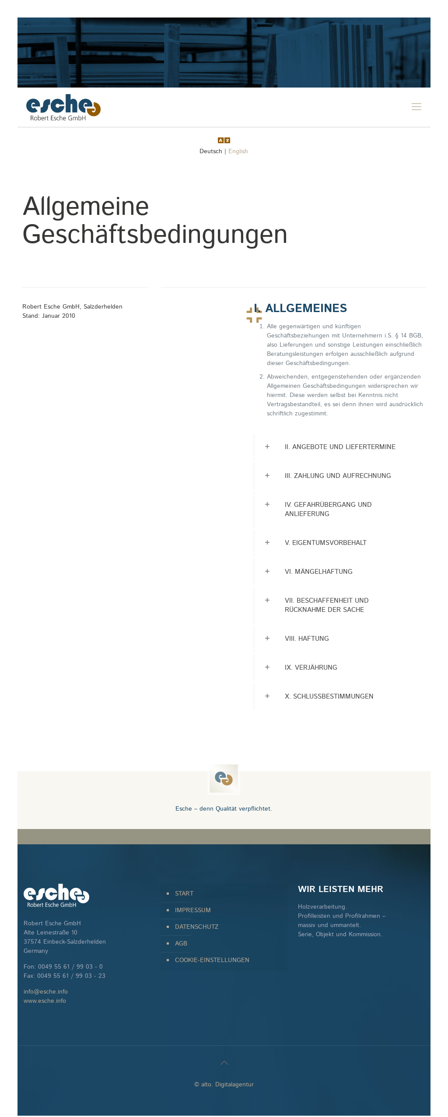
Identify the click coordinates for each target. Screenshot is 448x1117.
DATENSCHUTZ (196, 927)
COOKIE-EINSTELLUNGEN (212, 960)
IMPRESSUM (193, 910)
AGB (181, 943)
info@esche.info (46, 991)
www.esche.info (45, 1001)
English (238, 151)
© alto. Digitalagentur (224, 1084)
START (184, 893)
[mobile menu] (416, 107)
